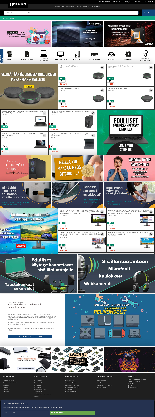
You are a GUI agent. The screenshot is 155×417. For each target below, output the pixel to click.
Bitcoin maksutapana (40, 389)
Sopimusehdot (38, 392)
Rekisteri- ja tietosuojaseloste (42, 394)
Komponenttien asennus (72, 385)
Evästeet (36, 396)
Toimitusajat (37, 385)
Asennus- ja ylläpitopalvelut (104, 385)
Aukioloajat (6, 392)
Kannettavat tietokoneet (43, 55)
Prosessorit (128, 55)
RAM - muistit (77, 55)
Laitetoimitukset (101, 380)
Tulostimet (111, 55)
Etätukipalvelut (69, 380)
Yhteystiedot (6, 389)
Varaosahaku (69, 389)
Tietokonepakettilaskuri (72, 383)
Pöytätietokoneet (27, 55)
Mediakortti (6, 385)
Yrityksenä (6, 387)
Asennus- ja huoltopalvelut (145, 55)
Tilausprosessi (38, 380)
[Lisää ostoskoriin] (102, 67)
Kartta (130, 386)
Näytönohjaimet (94, 55)
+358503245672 (133, 387)
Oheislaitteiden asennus (72, 387)
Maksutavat (37, 387)
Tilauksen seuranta (8, 380)
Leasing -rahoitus (101, 387)
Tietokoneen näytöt (60, 55)
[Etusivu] (18, 4)
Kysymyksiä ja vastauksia (10, 383)
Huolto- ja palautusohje (71, 392)
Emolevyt (10, 55)
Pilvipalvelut (100, 383)
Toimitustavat (38, 383)
